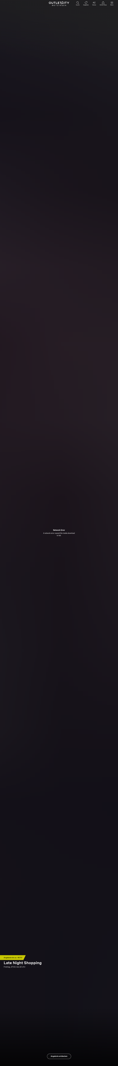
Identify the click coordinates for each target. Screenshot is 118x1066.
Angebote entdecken (59, 1056)
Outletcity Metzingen (59, 3)
